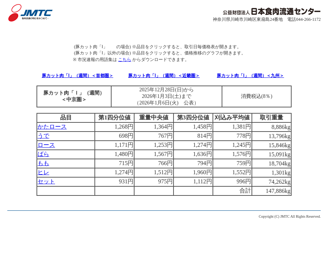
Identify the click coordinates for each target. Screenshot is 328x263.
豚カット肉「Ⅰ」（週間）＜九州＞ (250, 75)
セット (46, 181)
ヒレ (43, 172)
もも (43, 163)
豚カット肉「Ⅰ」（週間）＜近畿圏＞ (164, 75)
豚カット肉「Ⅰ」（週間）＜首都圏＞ (77, 75)
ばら (43, 154)
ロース (46, 145)
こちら (124, 59)
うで (43, 136)
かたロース (52, 126)
